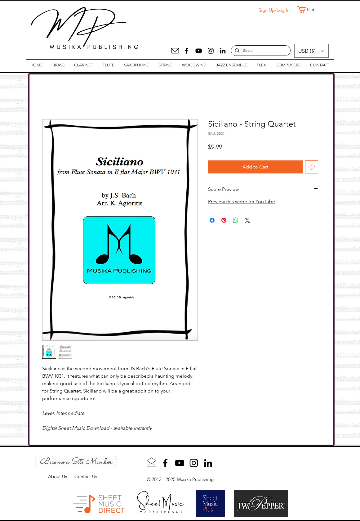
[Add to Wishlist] (311, 166)
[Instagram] (211, 51)
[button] (310, 9)
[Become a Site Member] (76, 462)
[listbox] (311, 51)
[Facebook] (186, 51)
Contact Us (85, 476)
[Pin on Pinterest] (224, 220)
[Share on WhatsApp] (235, 220)
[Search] (260, 51)
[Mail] (175, 50)
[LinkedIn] (223, 51)
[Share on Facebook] (212, 220)
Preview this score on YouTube (241, 201)
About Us (61, 476)
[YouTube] (198, 51)
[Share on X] (247, 220)
